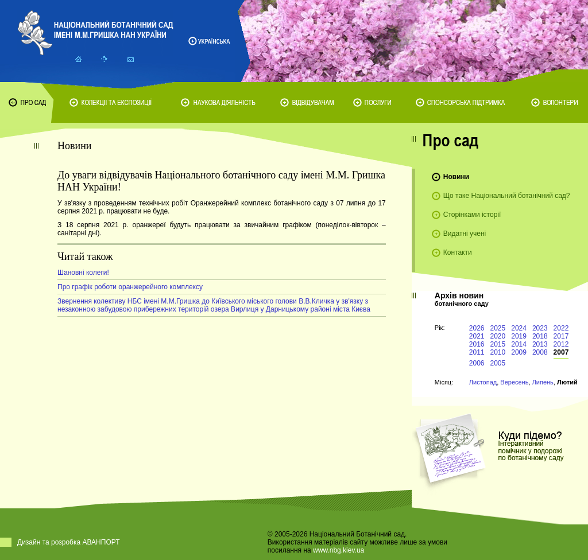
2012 (561, 344)
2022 (561, 328)
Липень (543, 382)
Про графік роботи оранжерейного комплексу (130, 287)
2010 (498, 352)
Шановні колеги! (83, 273)
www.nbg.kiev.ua (338, 550)
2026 (477, 328)
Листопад (483, 382)
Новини (456, 177)
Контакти (457, 252)
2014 (519, 344)
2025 (498, 328)
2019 (519, 336)
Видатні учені (464, 234)
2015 (498, 344)
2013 (540, 344)
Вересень (514, 382)
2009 (519, 352)
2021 (477, 336)
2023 (540, 328)
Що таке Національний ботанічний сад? (506, 196)
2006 (477, 363)
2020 (498, 336)
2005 (498, 363)
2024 (519, 328)
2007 (561, 352)
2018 (540, 336)
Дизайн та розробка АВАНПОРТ (68, 542)
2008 (540, 352)
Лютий (567, 382)
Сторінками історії (472, 215)
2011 (477, 352)
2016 (477, 344)
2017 (561, 336)
